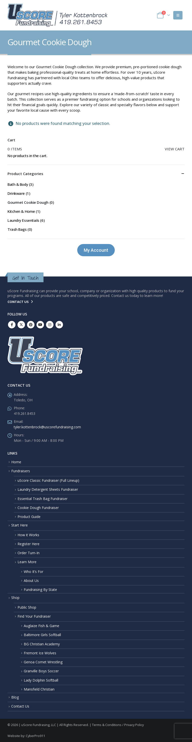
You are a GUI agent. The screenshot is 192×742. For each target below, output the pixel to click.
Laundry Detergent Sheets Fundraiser (48, 489)
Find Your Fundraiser (34, 616)
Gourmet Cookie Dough (28, 202)
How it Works (28, 534)
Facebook (12, 324)
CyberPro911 (35, 736)
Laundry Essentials (23, 220)
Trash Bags (17, 229)
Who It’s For (33, 571)
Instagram (50, 324)
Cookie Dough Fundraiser (38, 507)
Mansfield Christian (39, 689)
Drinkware (16, 193)
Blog (15, 697)
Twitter (21, 324)
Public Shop (27, 607)
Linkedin (59, 324)
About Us (31, 580)
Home (16, 462)
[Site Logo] (58, 15)
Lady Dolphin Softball (41, 680)
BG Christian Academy (42, 644)
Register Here (29, 543)
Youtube (40, 324)
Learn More (27, 561)
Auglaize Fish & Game (41, 625)
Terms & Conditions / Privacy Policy (118, 725)
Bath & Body (18, 184)
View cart (174, 148)
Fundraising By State (40, 589)
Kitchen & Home (21, 211)
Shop (15, 597)
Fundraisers (20, 471)
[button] (177, 15)
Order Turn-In (29, 552)
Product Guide (29, 516)
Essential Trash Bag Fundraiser (43, 498)
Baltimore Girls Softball (42, 634)
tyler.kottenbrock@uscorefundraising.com (47, 427)
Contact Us (20, 706)
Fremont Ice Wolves (40, 653)
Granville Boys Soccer (41, 671)
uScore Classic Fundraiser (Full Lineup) (48, 480)
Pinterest (30, 324)
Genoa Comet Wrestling (43, 662)
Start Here (19, 525)
